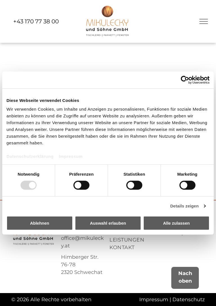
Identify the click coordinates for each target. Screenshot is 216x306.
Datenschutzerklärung (30, 156)
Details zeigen (184, 206)
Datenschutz (188, 299)
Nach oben (185, 277)
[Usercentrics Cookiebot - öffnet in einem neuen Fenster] (185, 79)
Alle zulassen (176, 223)
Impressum (71, 156)
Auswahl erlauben (108, 223)
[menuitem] (132, 240)
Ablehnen (39, 223)
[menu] (203, 21)
